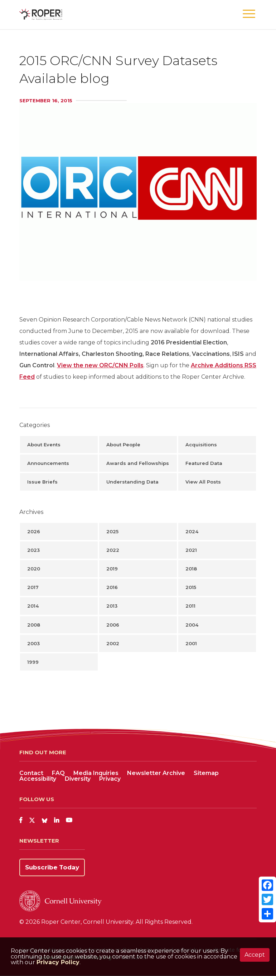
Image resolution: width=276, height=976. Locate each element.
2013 (111, 606)
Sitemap (206, 773)
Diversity (78, 778)
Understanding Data (132, 482)
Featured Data (203, 463)
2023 (33, 550)
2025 (112, 531)
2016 (112, 587)
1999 (33, 662)
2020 (33, 569)
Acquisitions (201, 444)
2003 (33, 643)
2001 (191, 643)
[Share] (267, 914)
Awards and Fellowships (137, 463)
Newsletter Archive (156, 773)
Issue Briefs (42, 482)
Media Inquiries (95, 773)
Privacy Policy (58, 962)
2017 (33, 587)
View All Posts (203, 482)
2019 (112, 569)
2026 (33, 531)
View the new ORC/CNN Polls (100, 365)
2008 (33, 625)
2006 (112, 625)
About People (123, 444)
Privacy (110, 778)
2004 (191, 625)
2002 (112, 643)
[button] (249, 14)
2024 (191, 531)
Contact (31, 773)
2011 (190, 606)
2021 (191, 550)
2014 (33, 606)
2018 (191, 569)
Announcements (48, 463)
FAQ (58, 773)
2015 (190, 587)
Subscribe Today (52, 867)
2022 (112, 550)
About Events (43, 444)
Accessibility (37, 778)
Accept (254, 954)
